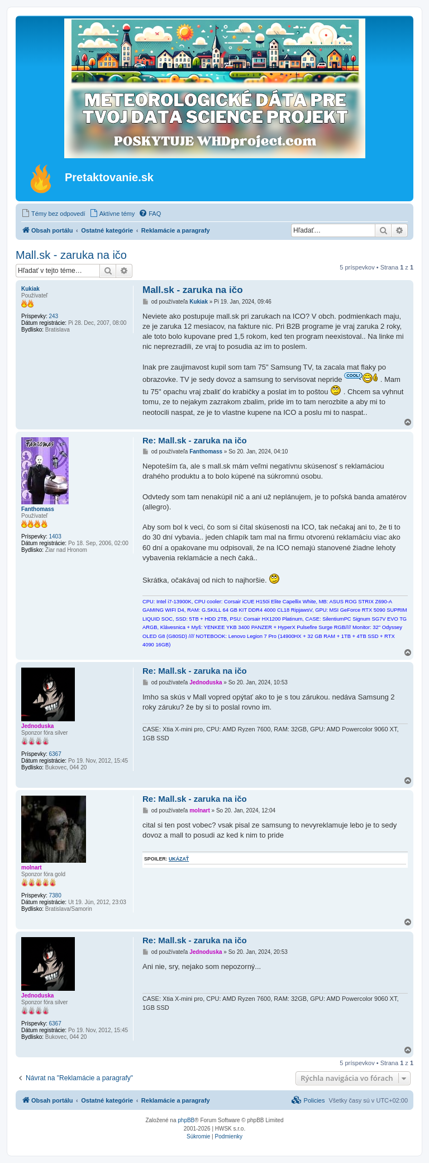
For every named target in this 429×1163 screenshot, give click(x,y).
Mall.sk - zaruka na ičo (71, 255)
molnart (31, 867)
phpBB (186, 1120)
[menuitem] (53, 213)
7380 (55, 895)
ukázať (179, 859)
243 (53, 316)
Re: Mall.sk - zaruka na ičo (194, 440)
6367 (55, 754)
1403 (55, 536)
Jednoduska (37, 726)
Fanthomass (37, 509)
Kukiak (30, 289)
